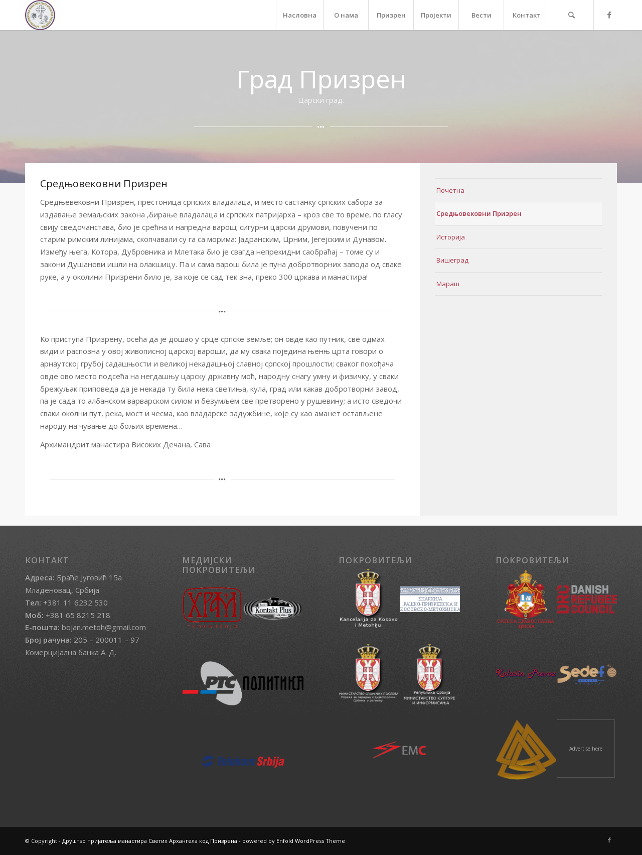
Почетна (450, 190)
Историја (450, 236)
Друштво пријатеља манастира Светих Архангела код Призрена (149, 840)
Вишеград (452, 260)
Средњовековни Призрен (479, 213)
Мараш (447, 283)
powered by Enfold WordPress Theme (293, 840)
